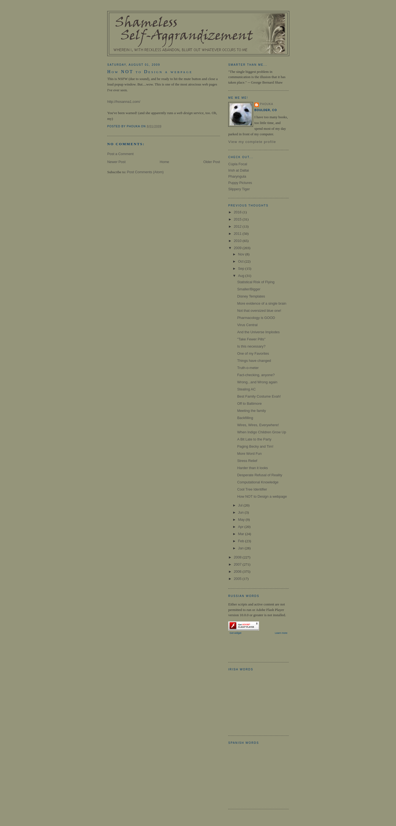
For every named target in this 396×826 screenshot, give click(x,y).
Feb (241, 541)
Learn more (281, 633)
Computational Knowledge (257, 482)
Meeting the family (251, 411)
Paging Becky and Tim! (255, 446)
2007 (238, 564)
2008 (238, 557)
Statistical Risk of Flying (255, 282)
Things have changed (254, 361)
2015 (238, 219)
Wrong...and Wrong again (257, 382)
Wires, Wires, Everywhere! (258, 425)
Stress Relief (247, 461)
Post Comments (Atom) (145, 172)
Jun (241, 512)
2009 (238, 248)
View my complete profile (252, 142)
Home (164, 162)
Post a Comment (120, 154)
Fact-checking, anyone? (256, 375)
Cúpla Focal (237, 164)
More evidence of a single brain (261, 303)
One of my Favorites (253, 353)
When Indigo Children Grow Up (261, 432)
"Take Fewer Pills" (251, 339)
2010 (238, 241)
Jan (241, 548)
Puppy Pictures (240, 183)
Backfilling (245, 418)
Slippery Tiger (239, 189)
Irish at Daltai (238, 170)
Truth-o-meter (247, 368)
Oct (241, 261)
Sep (241, 268)
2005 (238, 579)
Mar (241, 534)
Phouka (266, 104)
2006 (238, 571)
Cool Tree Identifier (252, 489)
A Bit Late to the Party (254, 439)
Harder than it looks (252, 468)
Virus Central (247, 325)
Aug (241, 276)
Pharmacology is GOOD (256, 318)
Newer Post (116, 162)
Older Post (211, 162)
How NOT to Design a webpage (150, 71)
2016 (238, 212)
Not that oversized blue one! (259, 311)
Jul (240, 505)
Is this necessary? (251, 346)
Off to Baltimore (249, 403)
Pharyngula (237, 176)
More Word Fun (249, 453)
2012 (238, 226)
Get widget (235, 633)
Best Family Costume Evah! (259, 396)
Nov (241, 254)
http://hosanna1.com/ (123, 102)
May (242, 519)
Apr (241, 527)
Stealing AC (246, 389)
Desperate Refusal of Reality (259, 475)
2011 (238, 234)
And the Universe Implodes (258, 332)
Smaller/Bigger (248, 289)
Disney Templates (251, 296)
